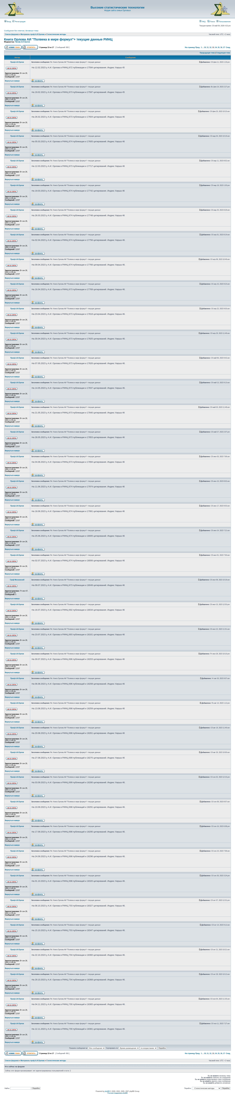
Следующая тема (223, 53)
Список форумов (12, 34)
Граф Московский (17, 580)
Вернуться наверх (12, 81)
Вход (7, 22)
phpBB (107, 1091)
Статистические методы (56, 34)
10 (205, 47)
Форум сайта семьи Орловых (117, 10)
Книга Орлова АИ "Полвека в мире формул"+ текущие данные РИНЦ (58, 39)
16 (221, 47)
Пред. (197, 47)
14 (216, 47)
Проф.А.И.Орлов (22, 42)
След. (228, 47)
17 (224, 47)
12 (210, 47)
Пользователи (223, 22)
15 (218, 47)
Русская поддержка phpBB (117, 1093)
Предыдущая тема (207, 53)
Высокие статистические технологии (117, 7)
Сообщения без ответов (14, 31)
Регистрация (18, 22)
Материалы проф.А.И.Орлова (33, 34)
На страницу (190, 47)
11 (208, 47)
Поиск (211, 22)
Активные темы (31, 31)
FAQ (202, 22)
